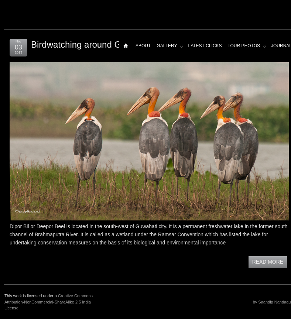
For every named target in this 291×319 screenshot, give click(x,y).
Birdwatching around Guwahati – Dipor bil (112, 44)
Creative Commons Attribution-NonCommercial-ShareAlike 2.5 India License (48, 302)
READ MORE (267, 262)
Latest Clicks (205, 45)
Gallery (170, 47)
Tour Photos (246, 47)
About (143, 45)
